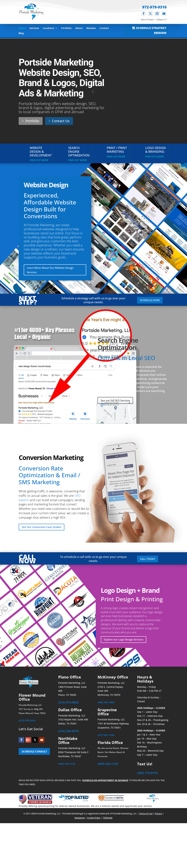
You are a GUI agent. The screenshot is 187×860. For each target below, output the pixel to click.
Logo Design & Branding (155, 150)
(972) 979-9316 (27, 721)
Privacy (158, 814)
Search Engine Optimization (79, 151)
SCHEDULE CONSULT (29, 755)
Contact (104, 28)
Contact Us (61, 121)
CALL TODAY (148, 560)
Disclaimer (79, 818)
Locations (48, 28)
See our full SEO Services (116, 401)
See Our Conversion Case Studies (43, 528)
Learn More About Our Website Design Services (52, 270)
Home (22, 28)
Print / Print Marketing (117, 150)
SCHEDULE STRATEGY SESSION (151, 30)
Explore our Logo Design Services (125, 640)
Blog (21, 33)
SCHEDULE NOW (151, 300)
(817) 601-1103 (106, 736)
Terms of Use (146, 814)
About (79, 28)
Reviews (91, 28)
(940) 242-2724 (66, 765)
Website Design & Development (41, 151)
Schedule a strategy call (77, 298)
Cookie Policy (93, 818)
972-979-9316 (154, 7)
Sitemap (108, 818)
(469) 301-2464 (106, 703)
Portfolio (66, 28)
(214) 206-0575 (68, 732)
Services (34, 28)
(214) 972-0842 (68, 703)
